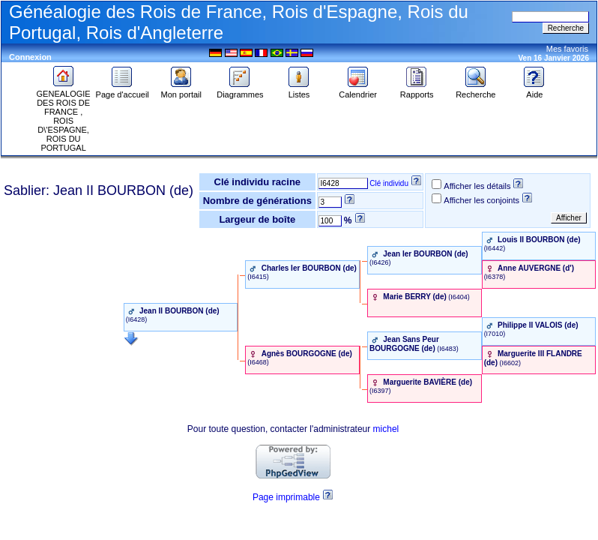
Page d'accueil (122, 90)
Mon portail (181, 90)
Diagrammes (240, 90)
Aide (534, 90)
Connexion (30, 57)
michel (386, 429)
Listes (299, 90)
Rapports (417, 90)
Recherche (475, 90)
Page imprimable (286, 497)
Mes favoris (567, 48)
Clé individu (388, 183)
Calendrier (358, 90)
